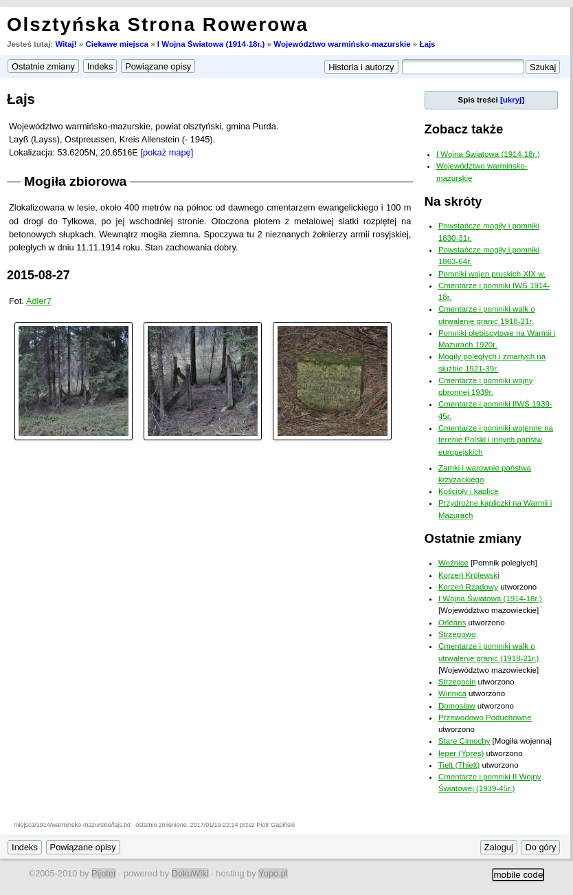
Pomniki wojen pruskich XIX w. (492, 274)
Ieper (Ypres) (461, 753)
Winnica (452, 693)
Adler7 (39, 301)
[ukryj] (512, 100)
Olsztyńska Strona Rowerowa (157, 24)
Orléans (452, 622)
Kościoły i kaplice (468, 491)
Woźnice (453, 563)
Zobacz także (464, 129)
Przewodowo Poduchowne (485, 717)
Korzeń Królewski (468, 575)
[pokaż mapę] (166, 152)
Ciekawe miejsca (116, 44)
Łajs (427, 44)
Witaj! (65, 44)
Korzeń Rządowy (468, 587)
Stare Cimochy (464, 741)
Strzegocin (456, 682)
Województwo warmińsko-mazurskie (341, 44)
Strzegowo (456, 634)
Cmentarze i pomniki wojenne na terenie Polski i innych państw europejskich (495, 440)
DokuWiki (190, 873)
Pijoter (103, 873)
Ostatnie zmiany (473, 538)
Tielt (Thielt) (459, 765)
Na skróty (453, 201)
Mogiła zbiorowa (75, 181)
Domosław (456, 706)
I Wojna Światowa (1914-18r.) (211, 44)
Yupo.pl (273, 873)
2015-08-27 (38, 275)
